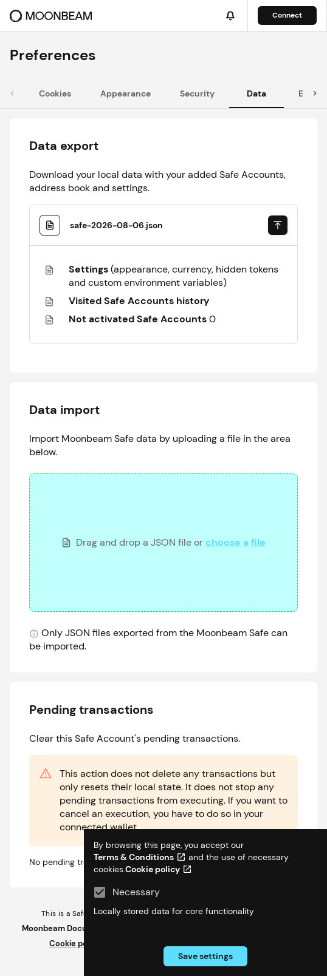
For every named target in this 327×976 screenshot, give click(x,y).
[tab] (55, 93)
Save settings (205, 956)
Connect (287, 15)
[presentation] (163, 542)
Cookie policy (75, 943)
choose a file (235, 542)
